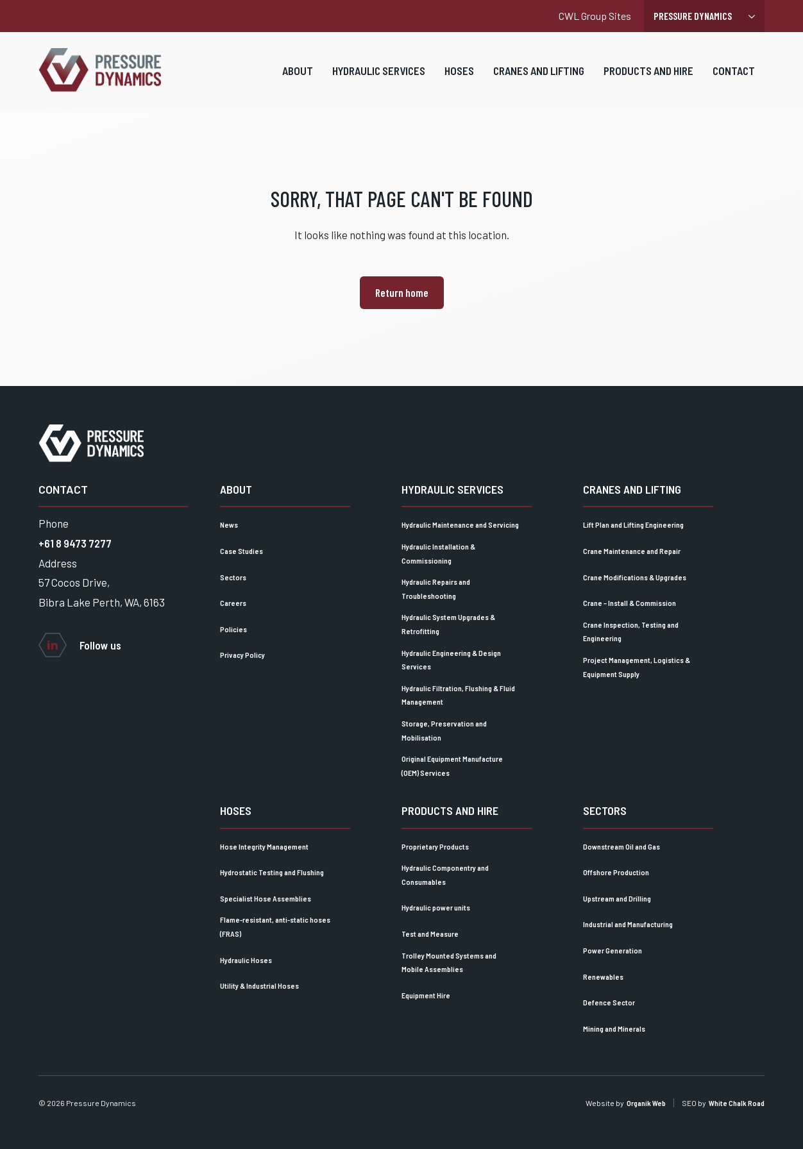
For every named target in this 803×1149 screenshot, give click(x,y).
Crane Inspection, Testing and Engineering (631, 631)
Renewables (603, 976)
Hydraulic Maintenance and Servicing (460, 524)
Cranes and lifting (538, 78)
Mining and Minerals (614, 1028)
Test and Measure (430, 933)
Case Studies (241, 550)
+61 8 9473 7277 (75, 543)
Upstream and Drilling (617, 898)
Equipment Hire (426, 995)
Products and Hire (648, 78)
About (297, 78)
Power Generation (612, 950)
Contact (734, 78)
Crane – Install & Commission (629, 602)
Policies (233, 629)
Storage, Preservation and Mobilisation (444, 730)
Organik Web (646, 1102)
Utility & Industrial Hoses (259, 985)
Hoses (459, 78)
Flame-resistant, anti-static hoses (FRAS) (275, 926)
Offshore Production (616, 872)
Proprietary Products (435, 846)
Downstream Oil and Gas (621, 846)
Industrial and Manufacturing (628, 923)
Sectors (233, 577)
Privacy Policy (242, 654)
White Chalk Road (737, 1102)
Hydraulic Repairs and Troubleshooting (436, 588)
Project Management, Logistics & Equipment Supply (636, 666)
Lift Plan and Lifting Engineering (633, 524)
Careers (233, 602)
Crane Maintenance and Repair (631, 550)
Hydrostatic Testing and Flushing (272, 872)
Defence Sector (609, 1002)
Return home (401, 292)
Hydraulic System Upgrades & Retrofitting (448, 623)
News (229, 524)
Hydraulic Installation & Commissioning (438, 553)
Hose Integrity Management (264, 846)
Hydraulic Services (378, 78)
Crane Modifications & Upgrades (634, 577)
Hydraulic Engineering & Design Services (451, 659)
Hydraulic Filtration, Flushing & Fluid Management (458, 695)
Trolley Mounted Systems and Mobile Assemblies (449, 962)
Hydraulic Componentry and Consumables (445, 874)
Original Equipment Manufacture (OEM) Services (452, 765)
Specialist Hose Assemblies (265, 898)
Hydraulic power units (436, 907)
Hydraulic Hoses (246, 959)
